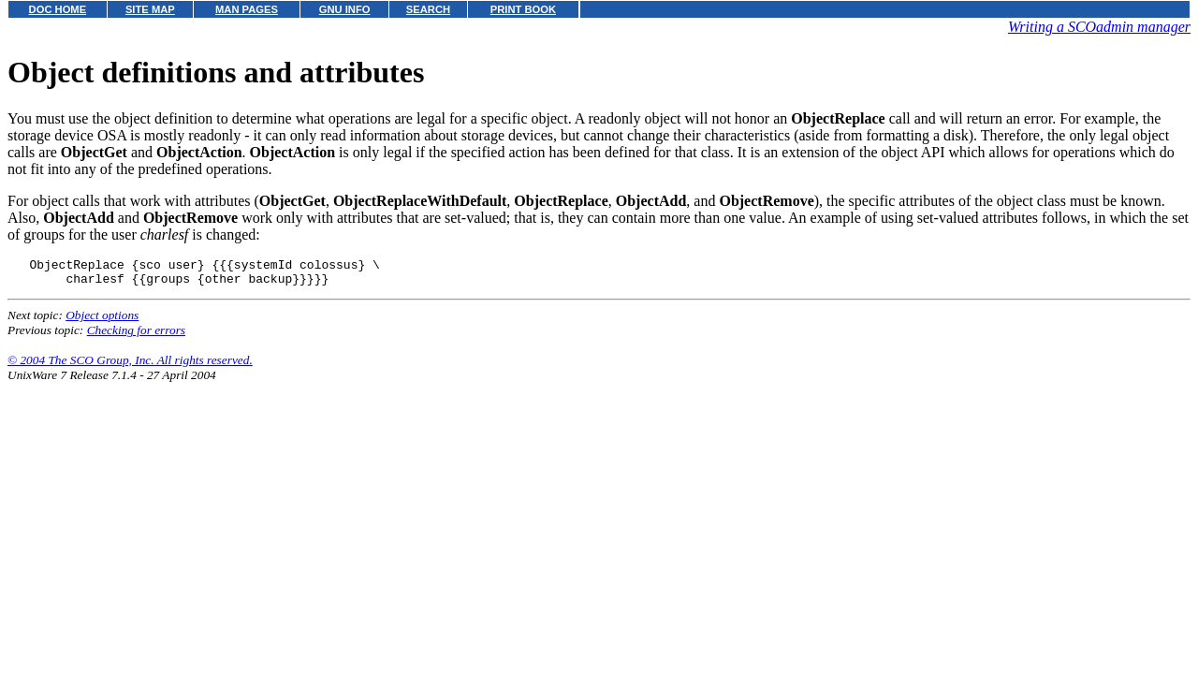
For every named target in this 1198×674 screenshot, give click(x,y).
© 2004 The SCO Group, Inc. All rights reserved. (130, 366)
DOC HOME (58, 9)
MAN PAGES (246, 9)
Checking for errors (136, 336)
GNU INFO (345, 9)
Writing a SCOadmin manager (1099, 27)
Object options (102, 321)
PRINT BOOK (523, 9)
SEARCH (428, 9)
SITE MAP (150, 9)
